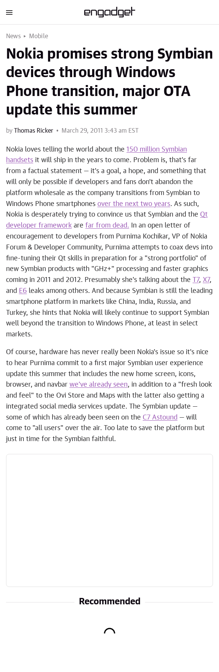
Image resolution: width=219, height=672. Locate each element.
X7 (206, 280)
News (13, 36)
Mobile (38, 36)
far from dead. (107, 225)
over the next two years (133, 204)
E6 (23, 291)
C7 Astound (160, 417)
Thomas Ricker (33, 131)
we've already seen (98, 384)
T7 (196, 280)
